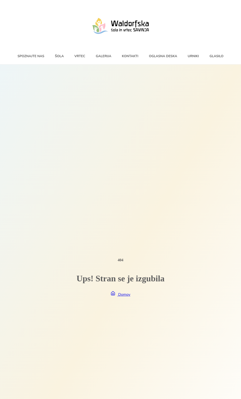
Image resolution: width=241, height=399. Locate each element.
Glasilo (216, 56)
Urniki (193, 56)
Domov (120, 295)
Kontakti (130, 56)
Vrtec (79, 56)
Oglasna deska (163, 56)
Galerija (103, 56)
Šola (59, 56)
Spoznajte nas (30, 56)
